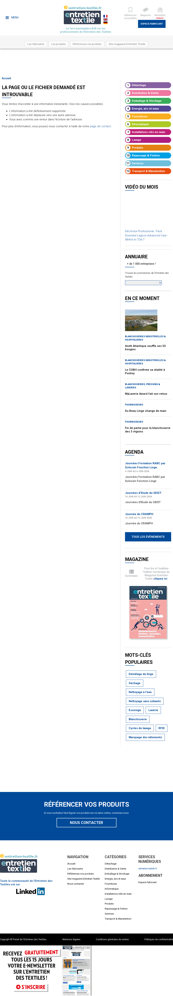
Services (134, 163)
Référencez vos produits (87, 44)
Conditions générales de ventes (112, 939)
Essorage (135, 710)
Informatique (137, 124)
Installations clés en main (145, 132)
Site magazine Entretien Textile (127, 44)
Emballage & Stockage (143, 100)
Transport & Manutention (145, 171)
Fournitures (136, 116)
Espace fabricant (152, 24)
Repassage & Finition (143, 155)
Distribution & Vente (142, 93)
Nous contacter (86, 822)
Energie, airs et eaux (142, 108)
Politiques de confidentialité (158, 939)
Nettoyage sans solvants (145, 701)
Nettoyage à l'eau (140, 692)
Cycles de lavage (140, 728)
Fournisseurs (134, 404)
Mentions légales (71, 939)
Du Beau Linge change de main (145, 411)
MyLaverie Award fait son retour (146, 393)
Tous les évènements (148, 536)
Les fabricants (36, 44)
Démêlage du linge (141, 674)
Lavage (133, 139)
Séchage (134, 683)
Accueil (6, 78)
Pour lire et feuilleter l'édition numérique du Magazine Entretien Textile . (156, 573)
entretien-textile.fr (147, 868)
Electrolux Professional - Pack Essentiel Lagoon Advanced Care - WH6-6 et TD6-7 (146, 235)
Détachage (136, 85)
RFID (161, 728)
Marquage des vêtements (145, 737)
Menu (12, 17)
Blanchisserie (138, 719)
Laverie (153, 710)
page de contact (100, 126)
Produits (134, 147)
